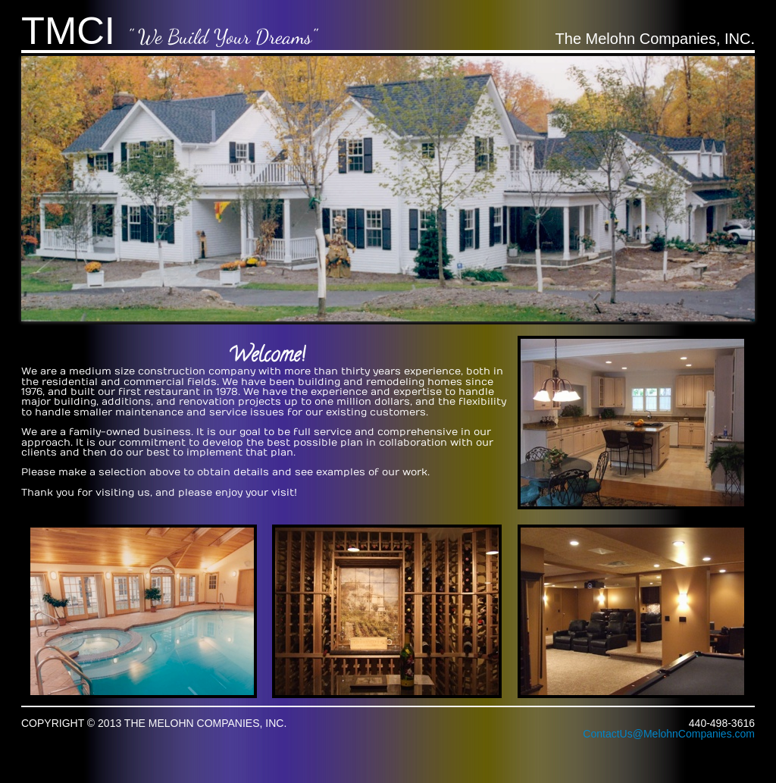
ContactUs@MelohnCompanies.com (669, 734)
